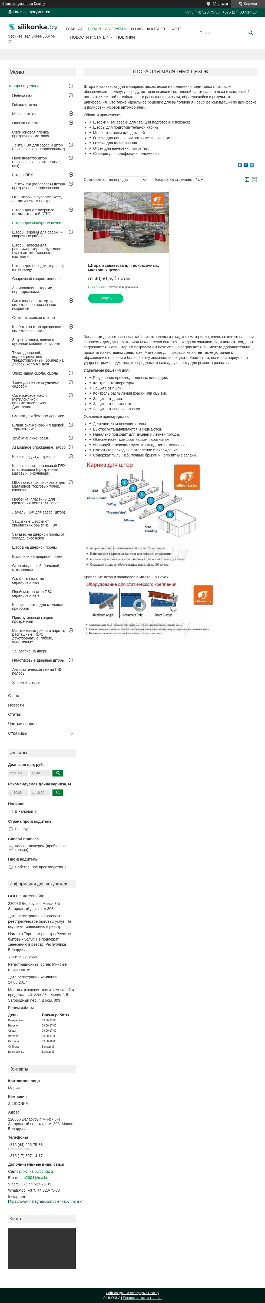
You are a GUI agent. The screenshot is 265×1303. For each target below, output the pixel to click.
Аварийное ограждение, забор (39, 447)
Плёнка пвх (22, 95)
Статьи (14, 714)
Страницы (17, 733)
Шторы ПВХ (22, 175)
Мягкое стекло (25, 114)
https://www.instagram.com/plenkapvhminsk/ (45, 1201)
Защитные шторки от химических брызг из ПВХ (34, 523)
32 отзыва (220, 4)
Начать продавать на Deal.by (23, 4)
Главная (75, 29)
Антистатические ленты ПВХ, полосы (38, 671)
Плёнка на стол (25, 123)
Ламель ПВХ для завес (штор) (38, 512)
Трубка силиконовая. (30, 438)
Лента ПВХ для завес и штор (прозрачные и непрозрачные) (38, 147)
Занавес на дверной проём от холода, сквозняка (38, 536)
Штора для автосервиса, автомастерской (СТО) (33, 212)
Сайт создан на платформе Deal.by (132, 1293)
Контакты (157, 29)
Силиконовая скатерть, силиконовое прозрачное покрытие (34, 305)
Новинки (125, 37)
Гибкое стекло (24, 104)
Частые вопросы (23, 723)
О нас (137, 29)
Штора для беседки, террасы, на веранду (38, 268)
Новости (16, 705)
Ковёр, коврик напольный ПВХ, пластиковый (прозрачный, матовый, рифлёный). (39, 469)
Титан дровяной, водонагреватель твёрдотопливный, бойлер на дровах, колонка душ (38, 358)
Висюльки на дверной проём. (38, 556)
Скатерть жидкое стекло (33, 317)
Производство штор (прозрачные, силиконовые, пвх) (36, 162)
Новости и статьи (89, 37)
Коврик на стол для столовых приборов (38, 606)
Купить (106, 298)
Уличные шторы (26, 682)
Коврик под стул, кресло (33, 456)
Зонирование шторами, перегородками (32, 290)
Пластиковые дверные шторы (38, 660)
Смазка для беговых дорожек (38, 416)
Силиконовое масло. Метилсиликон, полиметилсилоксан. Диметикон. (30, 401)
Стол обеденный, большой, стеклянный (36, 568)
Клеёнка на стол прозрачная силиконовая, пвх (37, 329)
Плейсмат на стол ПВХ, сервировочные (32, 593)
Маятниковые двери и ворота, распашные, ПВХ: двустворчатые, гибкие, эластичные (38, 636)
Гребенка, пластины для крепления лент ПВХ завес (35, 501)
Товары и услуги (105, 29)
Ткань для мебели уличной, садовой (36, 384)
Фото (176, 29)
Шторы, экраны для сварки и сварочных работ (37, 234)
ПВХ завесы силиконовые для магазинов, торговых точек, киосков (38, 486)
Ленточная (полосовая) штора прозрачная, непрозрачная (38, 186)
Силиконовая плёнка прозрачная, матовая (30, 134)
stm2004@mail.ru (34, 1177)
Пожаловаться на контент (142, 1298)
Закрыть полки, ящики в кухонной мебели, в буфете (36, 342)
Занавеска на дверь (29, 651)
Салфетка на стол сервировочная (28, 580)
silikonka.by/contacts (36, 1171)
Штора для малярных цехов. (37, 223)
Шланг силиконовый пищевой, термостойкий (38, 427)
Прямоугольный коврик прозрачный (32, 619)
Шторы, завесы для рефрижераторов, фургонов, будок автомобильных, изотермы (37, 251)
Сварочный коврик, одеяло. (36, 278)
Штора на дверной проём (34, 547)
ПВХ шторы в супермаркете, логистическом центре (37, 199)
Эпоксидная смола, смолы (35, 373)
